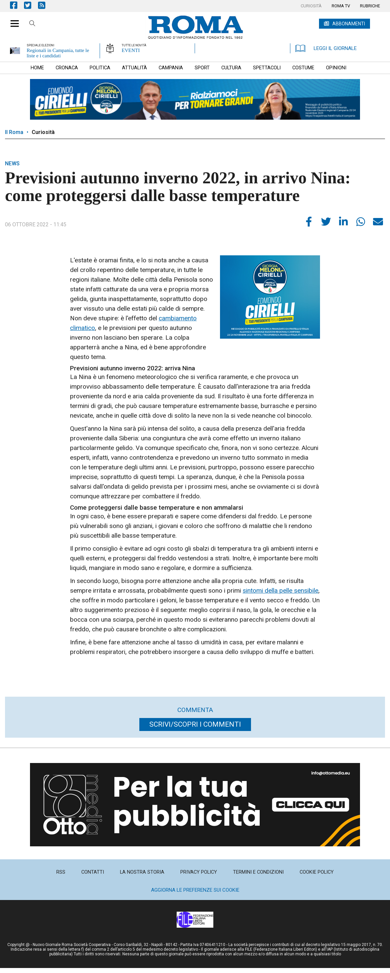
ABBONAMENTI (348, 23)
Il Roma (14, 132)
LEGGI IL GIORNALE (326, 48)
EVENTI (131, 50)
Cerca (32, 24)
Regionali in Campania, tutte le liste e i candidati (58, 53)
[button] (12, 20)
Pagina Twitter (31, 5)
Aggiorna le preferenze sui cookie (195, 890)
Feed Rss (45, 5)
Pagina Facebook (17, 5)
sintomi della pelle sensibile (280, 590)
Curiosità (43, 132)
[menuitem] (311, 6)
